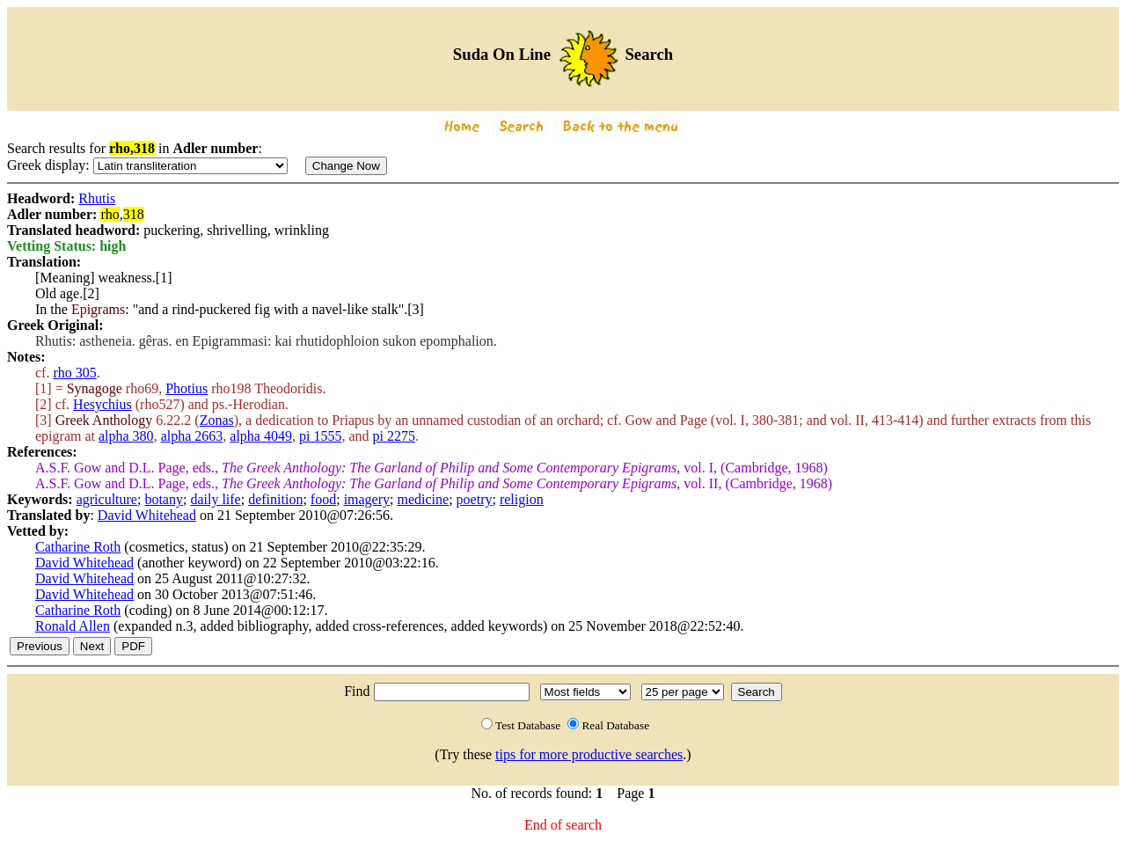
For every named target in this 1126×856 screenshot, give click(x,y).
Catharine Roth (78, 546)
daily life (215, 499)
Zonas (217, 420)
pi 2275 (394, 435)
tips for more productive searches (589, 754)
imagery (367, 499)
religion (522, 499)
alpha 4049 (261, 435)
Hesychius (102, 404)
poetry (475, 499)
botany (163, 499)
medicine (424, 499)
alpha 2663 (192, 435)
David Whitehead (147, 515)
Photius (186, 388)
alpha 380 (126, 435)
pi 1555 (320, 435)
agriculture (107, 499)
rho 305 (74, 372)
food (323, 499)
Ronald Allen (72, 625)
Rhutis (96, 198)
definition (275, 499)
